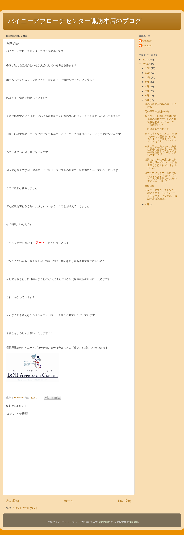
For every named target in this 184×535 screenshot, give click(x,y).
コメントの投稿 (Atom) (24, 508)
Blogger (134, 522)
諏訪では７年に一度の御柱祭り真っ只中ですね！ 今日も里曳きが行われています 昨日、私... (161, 163)
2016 (145, 64)
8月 (147, 86)
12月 (148, 68)
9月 (147, 82)
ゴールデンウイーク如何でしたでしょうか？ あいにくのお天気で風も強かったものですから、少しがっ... (161, 177)
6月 (147, 95)
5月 (147, 100)
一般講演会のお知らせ (157, 129)
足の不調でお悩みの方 (157, 111)
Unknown (147, 40)
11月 (148, 73)
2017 (145, 59)
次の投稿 (12, 501)
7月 (147, 91)
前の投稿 (124, 501)
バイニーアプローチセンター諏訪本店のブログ (74, 20)
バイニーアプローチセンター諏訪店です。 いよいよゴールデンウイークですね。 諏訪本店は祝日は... (161, 194)
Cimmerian (104, 522)
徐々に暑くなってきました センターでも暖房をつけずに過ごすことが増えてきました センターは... (161, 138)
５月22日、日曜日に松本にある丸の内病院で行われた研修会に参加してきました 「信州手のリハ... (161, 120)
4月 (147, 204)
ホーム (69, 501)
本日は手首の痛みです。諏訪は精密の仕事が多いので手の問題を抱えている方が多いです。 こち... (161, 150)
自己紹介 (149, 185)
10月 (148, 77)
